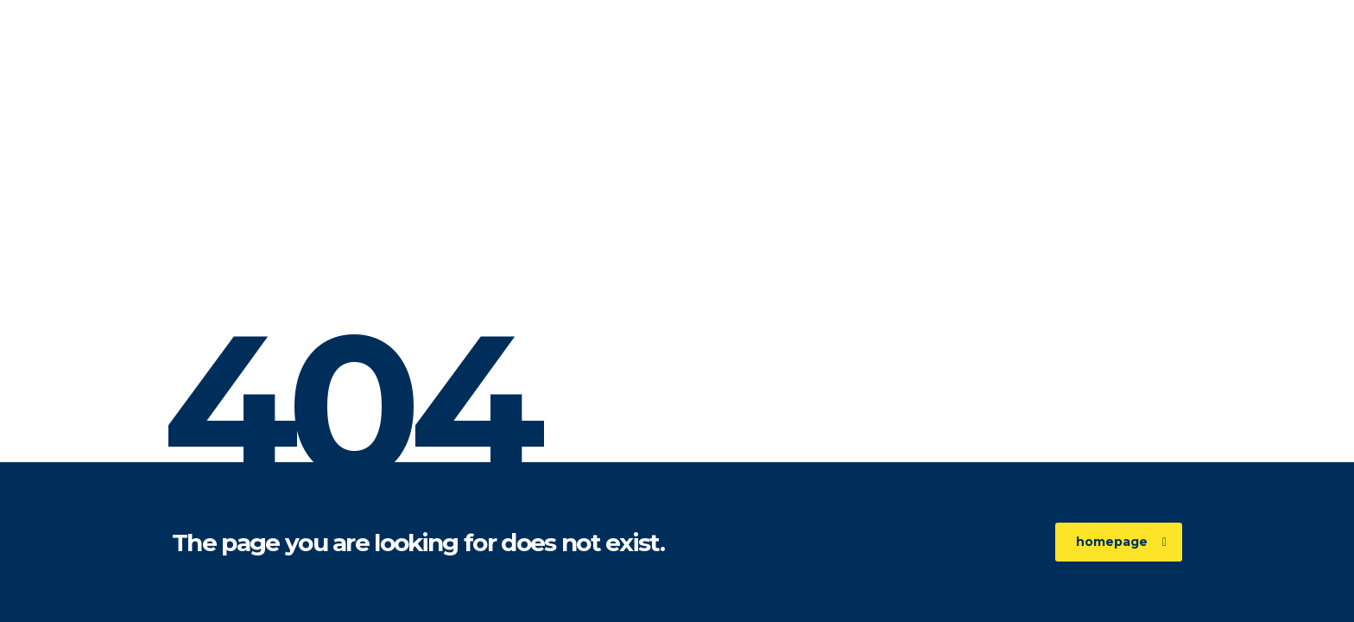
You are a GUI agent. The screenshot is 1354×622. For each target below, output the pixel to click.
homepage (1121, 541)
